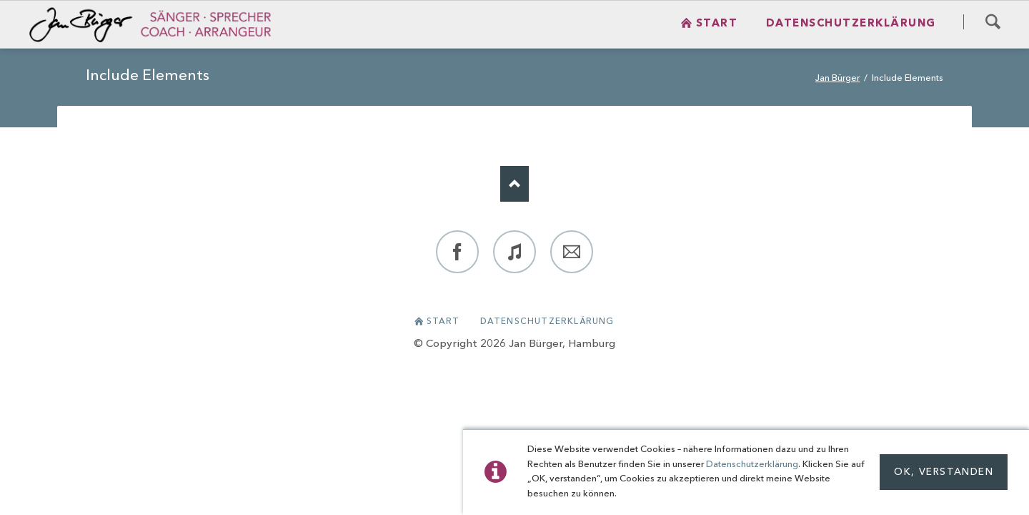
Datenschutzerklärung (752, 464)
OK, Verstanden (943, 472)
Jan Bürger (837, 78)
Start (443, 322)
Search (992, 21)
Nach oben (514, 184)
